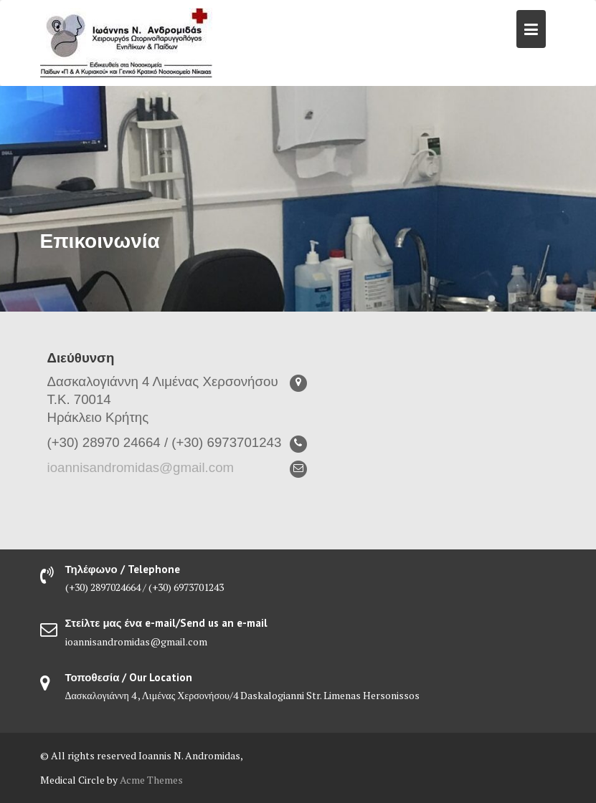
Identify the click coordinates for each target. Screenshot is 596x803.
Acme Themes (151, 780)
